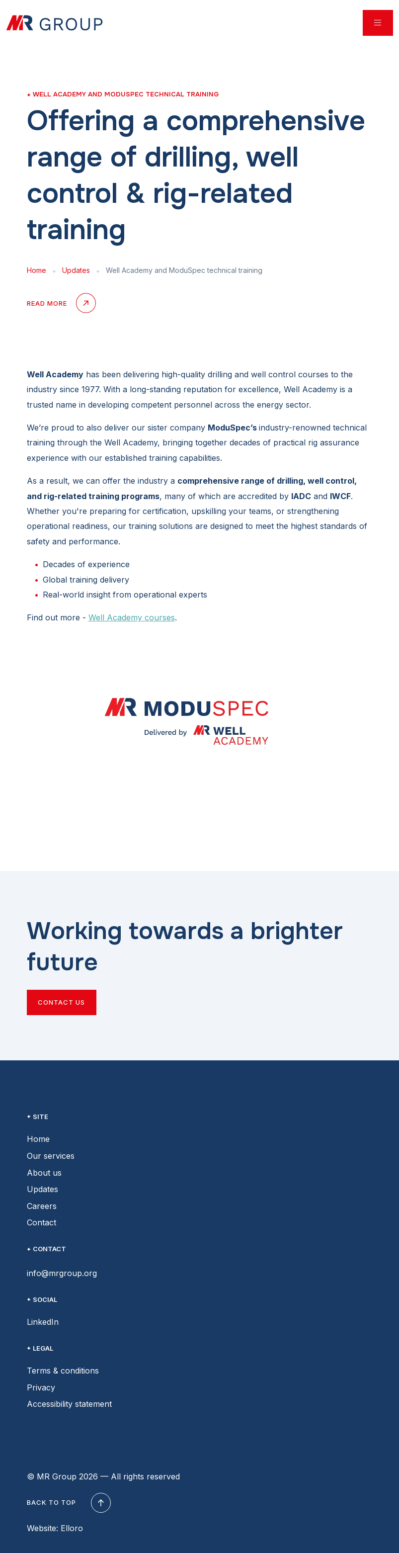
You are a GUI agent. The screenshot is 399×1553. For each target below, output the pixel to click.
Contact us (61, 1002)
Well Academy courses (131, 617)
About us (44, 1173)
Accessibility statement (69, 1404)
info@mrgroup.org (62, 1273)
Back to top (67, 1503)
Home (36, 270)
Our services (51, 1156)
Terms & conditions (63, 1371)
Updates (76, 270)
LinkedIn (43, 1322)
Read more (61, 304)
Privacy (41, 1387)
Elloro (72, 1528)
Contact (41, 1222)
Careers (42, 1206)
